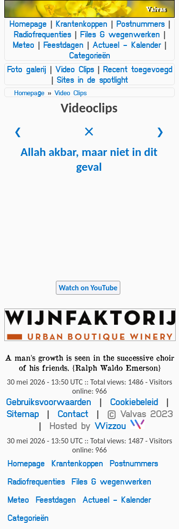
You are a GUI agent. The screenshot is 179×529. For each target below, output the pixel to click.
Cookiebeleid (134, 402)
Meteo (23, 44)
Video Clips (74, 69)
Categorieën (89, 55)
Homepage (28, 23)
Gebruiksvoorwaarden (48, 402)
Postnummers (140, 23)
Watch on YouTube (88, 287)
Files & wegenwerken (120, 34)
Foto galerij (26, 69)
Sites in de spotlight (92, 79)
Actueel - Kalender (127, 44)
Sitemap (23, 413)
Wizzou (120, 425)
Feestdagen (63, 44)
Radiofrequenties (42, 34)
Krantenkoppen (81, 23)
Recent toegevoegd (137, 69)
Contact (73, 413)
